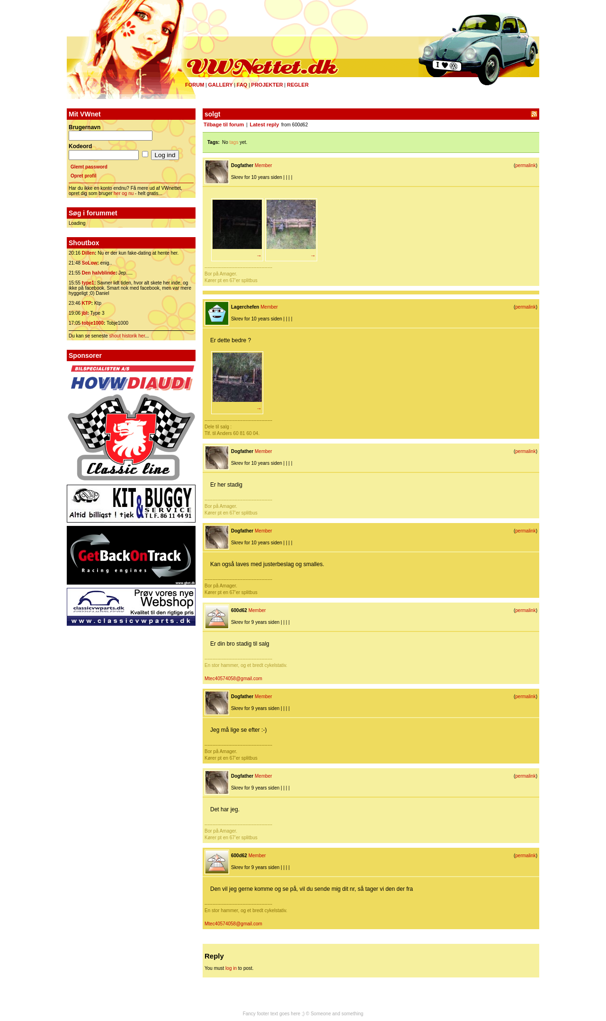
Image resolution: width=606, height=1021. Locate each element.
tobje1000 (93, 323)
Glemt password (89, 166)
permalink (525, 165)
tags (234, 142)
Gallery (220, 85)
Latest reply (264, 124)
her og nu (124, 193)
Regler (298, 85)
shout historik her (127, 335)
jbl (85, 313)
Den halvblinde (99, 272)
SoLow (90, 263)
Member (263, 165)
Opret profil (83, 175)
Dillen (88, 253)
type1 (88, 282)
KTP (86, 303)
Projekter (267, 85)
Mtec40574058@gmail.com (233, 678)
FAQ (242, 85)
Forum (194, 85)
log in (231, 968)
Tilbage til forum (224, 124)
